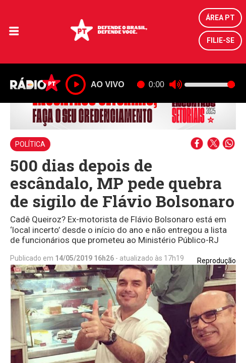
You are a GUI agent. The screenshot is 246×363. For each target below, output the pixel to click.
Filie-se (220, 40)
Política (30, 144)
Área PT (220, 18)
